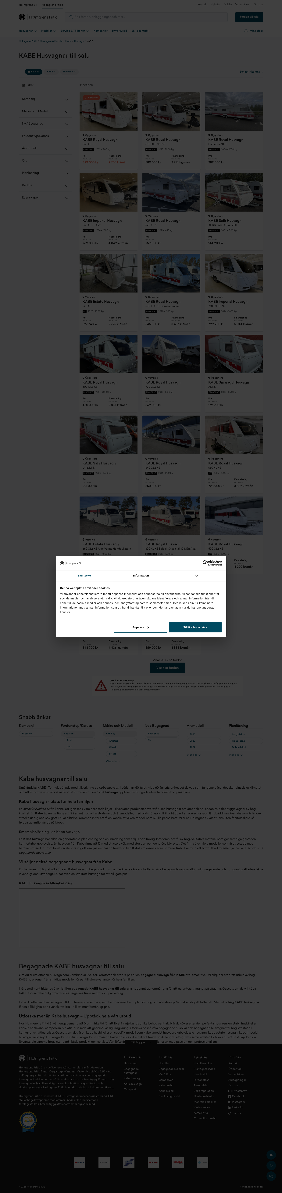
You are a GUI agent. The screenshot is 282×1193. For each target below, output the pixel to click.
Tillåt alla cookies (195, 627)
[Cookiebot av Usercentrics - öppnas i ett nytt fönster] (205, 563)
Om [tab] (197, 575)
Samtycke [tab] (84, 575)
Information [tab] (141, 575)
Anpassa (140, 627)
